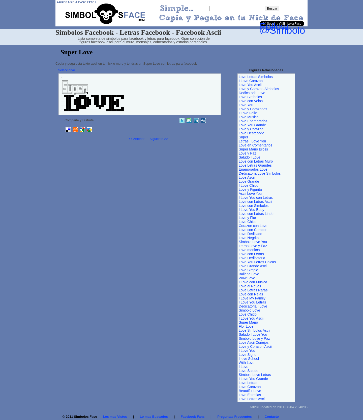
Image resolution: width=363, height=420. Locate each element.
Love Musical (249, 117)
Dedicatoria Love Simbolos (260, 173)
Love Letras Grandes (255, 165)
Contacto (272, 416)
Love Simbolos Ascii (254, 330)
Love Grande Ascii (253, 266)
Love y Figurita (250, 189)
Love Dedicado (250, 234)
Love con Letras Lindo (256, 214)
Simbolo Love (249, 310)
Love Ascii (247, 177)
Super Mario (248, 322)
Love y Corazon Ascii (255, 347)
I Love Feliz (248, 113)
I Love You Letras (252, 302)
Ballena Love (249, 274)
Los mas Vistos (115, 416)
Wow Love (247, 278)
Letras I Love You (252, 141)
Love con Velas (251, 101)
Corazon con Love (253, 226)
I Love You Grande (253, 379)
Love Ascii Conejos (253, 342)
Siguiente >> (158, 139)
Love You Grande (252, 125)
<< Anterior (137, 139)
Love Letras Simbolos (256, 77)
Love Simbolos (250, 97)
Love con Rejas (251, 294)
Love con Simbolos (253, 206)
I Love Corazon (251, 81)
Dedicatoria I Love (253, 306)
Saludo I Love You (253, 334)
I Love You (247, 351)
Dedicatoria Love (252, 93)
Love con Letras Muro (256, 161)
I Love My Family (252, 298)
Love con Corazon (253, 230)
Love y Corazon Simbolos (259, 89)
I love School (249, 359)
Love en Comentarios (255, 145)
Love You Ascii (250, 85)
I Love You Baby (251, 210)
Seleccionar (66, 70)
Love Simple (248, 270)
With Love (246, 363)
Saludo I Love (249, 157)
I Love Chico (248, 185)
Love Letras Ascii (252, 399)
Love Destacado (251, 133)
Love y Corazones (253, 109)
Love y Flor (247, 218)
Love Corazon (250, 387)
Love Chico (247, 222)
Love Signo (247, 355)
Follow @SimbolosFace (296, 28)
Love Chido (248, 314)
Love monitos (249, 250)
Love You (246, 105)
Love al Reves (250, 286)
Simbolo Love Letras (255, 375)
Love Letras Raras (253, 290)
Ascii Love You (250, 194)
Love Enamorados (253, 121)
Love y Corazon (251, 129)
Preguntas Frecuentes (234, 416)
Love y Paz (247, 153)
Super (243, 137)
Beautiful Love (250, 391)
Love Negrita (249, 238)
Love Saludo (248, 371)
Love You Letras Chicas (257, 262)
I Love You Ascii (251, 318)
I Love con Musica (253, 282)
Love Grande (249, 181)
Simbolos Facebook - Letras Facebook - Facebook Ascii (138, 32)
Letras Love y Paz (253, 246)
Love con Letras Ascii (255, 202)
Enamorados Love (253, 169)
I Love (243, 367)
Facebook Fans (193, 416)
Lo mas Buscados (154, 416)
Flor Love (246, 326)
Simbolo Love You (253, 242)
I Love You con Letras (256, 198)
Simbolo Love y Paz (254, 338)
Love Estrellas (250, 395)
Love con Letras (251, 254)
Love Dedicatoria (252, 258)
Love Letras (248, 383)
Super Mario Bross (253, 149)
